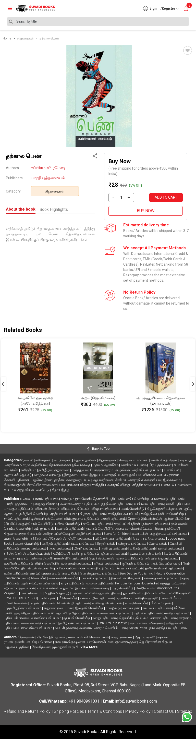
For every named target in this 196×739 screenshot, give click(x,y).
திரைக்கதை (82, 465)
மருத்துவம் (80, 470)
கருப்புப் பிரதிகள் (127, 524)
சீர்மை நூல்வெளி (167, 528)
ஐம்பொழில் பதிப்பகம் (97, 598)
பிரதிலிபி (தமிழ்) (57, 593)
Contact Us (164, 711)
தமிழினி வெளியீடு (34, 514)
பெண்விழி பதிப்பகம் (73, 603)
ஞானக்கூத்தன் (126, 642)
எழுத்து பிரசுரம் (46, 504)
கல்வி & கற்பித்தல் (164, 460)
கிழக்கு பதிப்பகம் (93, 514)
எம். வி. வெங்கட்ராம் (93, 637)
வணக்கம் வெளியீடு (63, 578)
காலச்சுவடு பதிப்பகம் (168, 499)
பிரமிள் (43, 637)
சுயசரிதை (181, 465)
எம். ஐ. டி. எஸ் (44, 528)
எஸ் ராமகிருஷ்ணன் (70, 642)
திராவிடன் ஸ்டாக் (35, 568)
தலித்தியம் (29, 470)
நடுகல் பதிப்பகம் (107, 563)
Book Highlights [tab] (54, 209)
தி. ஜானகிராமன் (63, 637)
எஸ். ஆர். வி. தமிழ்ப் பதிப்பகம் (72, 613)
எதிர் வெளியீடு (138, 499)
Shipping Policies (69, 711)
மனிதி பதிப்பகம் (177, 613)
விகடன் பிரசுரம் (47, 509)
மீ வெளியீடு (68, 598)
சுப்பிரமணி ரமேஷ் (48, 167)
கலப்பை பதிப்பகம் (157, 608)
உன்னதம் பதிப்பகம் (76, 563)
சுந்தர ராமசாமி (122, 637)
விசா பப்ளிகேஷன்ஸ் (175, 593)
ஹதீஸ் (59, 480)
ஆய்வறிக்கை (103, 480)
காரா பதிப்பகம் (73, 583)
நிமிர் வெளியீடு (47, 563)
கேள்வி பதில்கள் (17, 480)
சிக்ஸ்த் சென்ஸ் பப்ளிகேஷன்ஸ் (27, 553)
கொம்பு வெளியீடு (18, 528)
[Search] (98, 21)
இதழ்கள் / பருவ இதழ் (80, 475)
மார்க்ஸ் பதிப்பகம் (95, 578)
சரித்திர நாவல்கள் (145, 485)
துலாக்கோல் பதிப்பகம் (140, 593)
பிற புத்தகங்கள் (160, 465)
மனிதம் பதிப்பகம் (55, 543)
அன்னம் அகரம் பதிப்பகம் (80, 504)
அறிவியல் (140, 470)
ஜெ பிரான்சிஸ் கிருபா (156, 642)
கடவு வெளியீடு (137, 603)
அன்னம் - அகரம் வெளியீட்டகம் (103, 628)
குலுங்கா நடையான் (59, 608)
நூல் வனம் (179, 524)
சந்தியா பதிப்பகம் (64, 514)
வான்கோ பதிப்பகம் (46, 618)
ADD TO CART (166, 197)
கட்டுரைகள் (63, 460)
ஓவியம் (135, 475)
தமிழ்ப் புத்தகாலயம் (45, 573)
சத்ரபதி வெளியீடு (77, 618)
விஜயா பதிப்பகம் (105, 509)
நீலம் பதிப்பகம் (176, 553)
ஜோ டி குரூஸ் (145, 637)
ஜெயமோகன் (42, 642)
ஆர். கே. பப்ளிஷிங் (166, 563)
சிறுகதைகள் (55, 191)
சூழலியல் (123, 470)
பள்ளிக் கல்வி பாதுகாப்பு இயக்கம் (63, 588)
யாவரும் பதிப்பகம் (19, 509)
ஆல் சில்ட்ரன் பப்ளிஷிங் (40, 583)
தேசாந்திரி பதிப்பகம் (109, 499)
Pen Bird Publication (113, 623)
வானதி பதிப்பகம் (101, 568)
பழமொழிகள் (42, 480)
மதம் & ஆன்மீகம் (106, 465)
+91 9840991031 (84, 701)
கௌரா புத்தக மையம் (149, 538)
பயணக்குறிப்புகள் (113, 475)
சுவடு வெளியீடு (34, 578)
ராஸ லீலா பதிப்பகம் (37, 628)
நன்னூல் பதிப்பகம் (132, 543)
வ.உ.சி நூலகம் (66, 628)
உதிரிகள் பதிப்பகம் (19, 563)
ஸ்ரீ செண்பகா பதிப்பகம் (113, 538)
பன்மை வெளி (41, 558)
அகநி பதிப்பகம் (113, 519)
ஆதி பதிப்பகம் (60, 548)
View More (89, 647)
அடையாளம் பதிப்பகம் (41, 499)
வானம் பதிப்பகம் (130, 558)
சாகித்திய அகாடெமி (123, 514)
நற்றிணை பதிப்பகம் (116, 504)
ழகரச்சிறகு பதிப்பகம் (30, 613)
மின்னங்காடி (100, 588)
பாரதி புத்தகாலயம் (48, 177)
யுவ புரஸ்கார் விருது (74, 485)
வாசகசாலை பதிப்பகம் (114, 613)
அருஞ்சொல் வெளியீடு (36, 524)
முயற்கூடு (113, 608)
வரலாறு (186, 460)
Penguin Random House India (136, 583)
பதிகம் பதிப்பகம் (143, 548)
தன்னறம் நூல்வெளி (76, 499)
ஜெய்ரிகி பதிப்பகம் (134, 618)
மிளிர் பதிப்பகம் (86, 548)
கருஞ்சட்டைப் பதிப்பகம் (169, 534)
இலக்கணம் (172, 480)
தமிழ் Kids (70, 573)
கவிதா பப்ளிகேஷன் (59, 534)
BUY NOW (145, 210)
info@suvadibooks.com (136, 701)
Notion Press (138, 628)
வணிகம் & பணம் (134, 465)
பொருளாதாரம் (102, 470)
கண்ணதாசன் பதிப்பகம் (162, 578)
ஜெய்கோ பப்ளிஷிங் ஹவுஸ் (137, 598)
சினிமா (121, 480)
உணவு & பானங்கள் (176, 485)
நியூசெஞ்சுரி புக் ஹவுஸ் (165, 509)
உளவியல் (172, 470)
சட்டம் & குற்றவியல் (19, 490)
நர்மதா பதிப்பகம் (155, 524)
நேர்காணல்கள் (60, 465)
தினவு (116, 593)
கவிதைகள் (43, 460)
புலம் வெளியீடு (133, 509)
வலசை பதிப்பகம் (100, 583)
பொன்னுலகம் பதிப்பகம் (99, 573)
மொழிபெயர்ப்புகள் (133, 460)
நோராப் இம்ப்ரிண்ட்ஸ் (145, 519)
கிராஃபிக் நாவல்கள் (42, 485)
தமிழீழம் (46, 470)
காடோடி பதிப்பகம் (97, 524)
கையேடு (43, 490)
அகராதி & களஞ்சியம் (145, 480)
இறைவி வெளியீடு (89, 608)
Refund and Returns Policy (27, 711)
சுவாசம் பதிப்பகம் (70, 528)
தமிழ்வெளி (62, 553)
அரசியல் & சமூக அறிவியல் (26, 465)
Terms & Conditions (104, 711)
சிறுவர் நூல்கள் (85, 460)
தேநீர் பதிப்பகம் (80, 538)
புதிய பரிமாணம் (17, 618)
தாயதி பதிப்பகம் (34, 548)
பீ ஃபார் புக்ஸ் (161, 603)
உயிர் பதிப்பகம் (16, 573)
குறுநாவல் (62, 470)
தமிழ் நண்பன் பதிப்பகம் (78, 623)
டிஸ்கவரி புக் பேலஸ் (47, 519)
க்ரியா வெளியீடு (172, 514)
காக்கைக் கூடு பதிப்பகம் (39, 623)
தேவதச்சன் (26, 637)
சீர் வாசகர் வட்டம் (129, 568)
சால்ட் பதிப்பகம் (16, 519)
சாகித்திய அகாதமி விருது (111, 485)
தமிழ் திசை (149, 514)
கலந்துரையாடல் (78, 480)
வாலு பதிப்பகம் (105, 618)
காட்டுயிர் (11, 470)
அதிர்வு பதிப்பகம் (114, 548)
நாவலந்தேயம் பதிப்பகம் (168, 628)
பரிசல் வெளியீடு (68, 524)
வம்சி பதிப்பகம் (178, 504)
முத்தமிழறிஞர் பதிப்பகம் (23, 608)
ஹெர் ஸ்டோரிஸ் (102, 558)
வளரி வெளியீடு (16, 538)
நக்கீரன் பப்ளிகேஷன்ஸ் (48, 538)
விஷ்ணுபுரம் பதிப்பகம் (82, 519)
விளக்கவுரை (153, 475)
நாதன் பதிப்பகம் (43, 603)
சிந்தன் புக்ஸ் (106, 543)
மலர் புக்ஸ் (140, 534)
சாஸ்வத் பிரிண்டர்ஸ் (107, 603)
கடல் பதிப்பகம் (83, 543)
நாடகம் (156, 470)
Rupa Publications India (68, 568)
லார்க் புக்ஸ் (132, 608)
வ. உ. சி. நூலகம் (16, 558)
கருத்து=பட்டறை (173, 583)
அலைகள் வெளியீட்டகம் (134, 528)
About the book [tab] (20, 209)
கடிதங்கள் (172, 475)
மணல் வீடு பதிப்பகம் (70, 558)
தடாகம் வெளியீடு (100, 528)
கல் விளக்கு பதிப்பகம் (162, 558)
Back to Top (98, 448)
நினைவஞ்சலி (15, 485)
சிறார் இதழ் (60, 490)
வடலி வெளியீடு (27, 543)
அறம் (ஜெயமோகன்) (98, 398)
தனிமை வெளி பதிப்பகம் (164, 568)
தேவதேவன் (41, 647)
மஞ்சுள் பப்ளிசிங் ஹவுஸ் (90, 593)
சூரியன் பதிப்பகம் (136, 563)
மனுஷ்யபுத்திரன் (17, 647)
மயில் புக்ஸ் (48, 598)
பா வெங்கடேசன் (100, 642)
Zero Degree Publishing (136, 573)
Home (7, 38)
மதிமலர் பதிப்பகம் (148, 613)
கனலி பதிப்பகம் (170, 548)
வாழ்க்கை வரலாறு (48, 475)
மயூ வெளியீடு (123, 588)
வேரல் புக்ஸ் (158, 543)
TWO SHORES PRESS (21, 598)
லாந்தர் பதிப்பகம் (163, 618)
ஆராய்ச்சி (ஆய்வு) (18, 475)
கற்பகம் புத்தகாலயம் (19, 588)
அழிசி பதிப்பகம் (89, 534)
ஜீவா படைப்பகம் (114, 553)
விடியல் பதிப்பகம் (75, 509)
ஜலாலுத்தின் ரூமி (65, 647)
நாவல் (28, 460)
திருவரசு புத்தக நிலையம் (23, 534)
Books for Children (117, 534)
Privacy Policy (138, 711)
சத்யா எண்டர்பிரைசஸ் (147, 623)
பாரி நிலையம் (32, 593)
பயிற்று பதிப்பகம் (86, 553)
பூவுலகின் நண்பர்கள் (146, 553)
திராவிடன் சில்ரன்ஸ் (126, 578)
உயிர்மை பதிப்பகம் (149, 504)
